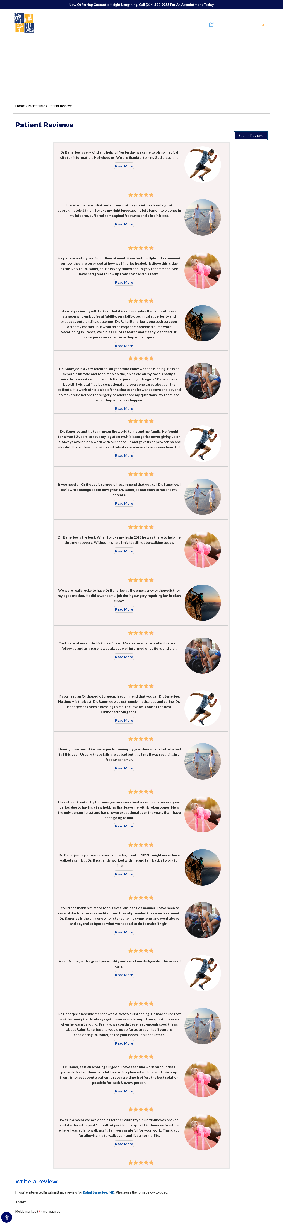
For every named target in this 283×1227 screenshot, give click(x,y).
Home (20, 106)
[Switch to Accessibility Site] (6, 1217)
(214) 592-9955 (158, 4)
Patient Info (36, 106)
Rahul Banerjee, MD (98, 1192)
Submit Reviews (250, 135)
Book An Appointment (234, 24)
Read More (124, 166)
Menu (265, 25)
